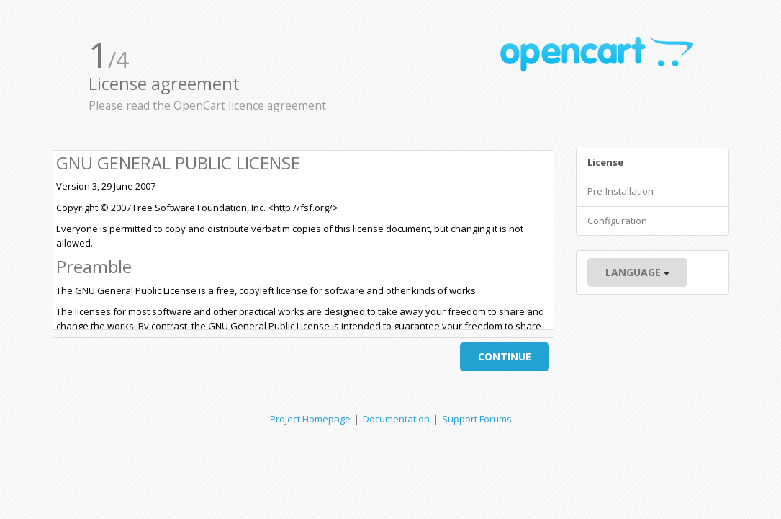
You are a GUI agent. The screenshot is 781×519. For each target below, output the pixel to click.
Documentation (396, 418)
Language (637, 272)
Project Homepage (310, 418)
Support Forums (477, 418)
